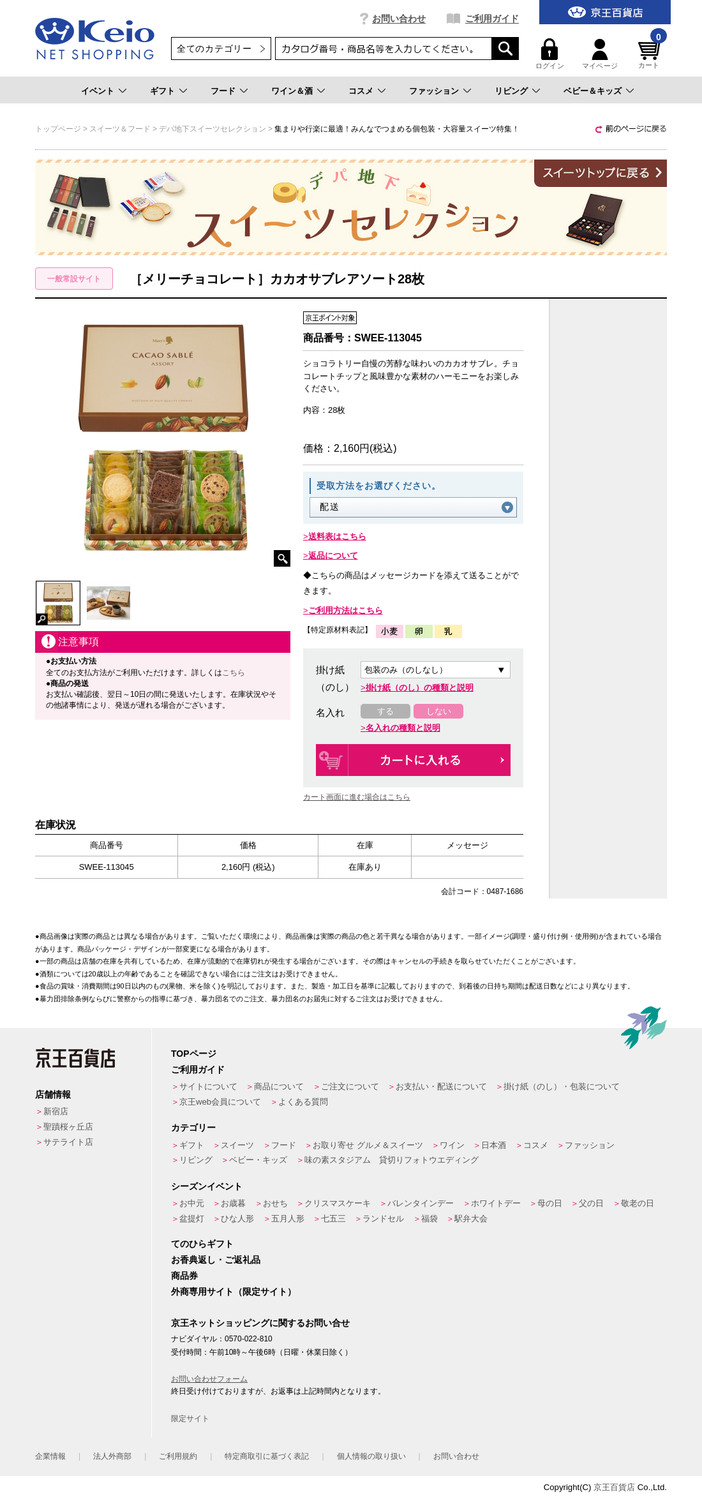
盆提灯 (191, 1218)
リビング (511, 91)
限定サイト (190, 1418)
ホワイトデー (496, 1203)
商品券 (184, 1276)
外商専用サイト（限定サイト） (233, 1291)
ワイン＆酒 (292, 91)
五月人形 (287, 1218)
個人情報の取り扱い (371, 1456)
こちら (233, 672)
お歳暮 (233, 1203)
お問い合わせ (399, 18)
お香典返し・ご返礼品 (215, 1260)
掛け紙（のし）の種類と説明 (420, 687)
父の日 (591, 1203)
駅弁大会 (471, 1218)
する (385, 711)
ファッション (434, 91)
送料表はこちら (337, 536)
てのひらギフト (202, 1244)
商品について (279, 1086)
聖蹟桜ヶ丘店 (68, 1126)
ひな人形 (237, 1218)
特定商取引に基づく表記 (267, 1456)
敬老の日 (637, 1203)
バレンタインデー (420, 1203)
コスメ (360, 91)
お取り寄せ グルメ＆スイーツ (368, 1145)
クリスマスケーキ (337, 1203)
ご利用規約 (178, 1456)
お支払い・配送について (441, 1086)
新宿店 (55, 1111)
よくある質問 (303, 1102)
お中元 (191, 1203)
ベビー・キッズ (258, 1160)
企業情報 (50, 1456)
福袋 (429, 1218)
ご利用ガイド (492, 18)
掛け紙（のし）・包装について (562, 1086)
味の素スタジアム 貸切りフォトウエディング (391, 1160)
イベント (97, 91)
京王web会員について (220, 1102)
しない (438, 711)
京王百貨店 (614, 1487)
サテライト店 (68, 1142)
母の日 (549, 1203)
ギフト (162, 91)
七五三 (333, 1218)
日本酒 (493, 1145)
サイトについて (208, 1086)
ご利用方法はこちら (345, 610)
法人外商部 (112, 1456)
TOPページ (193, 1053)
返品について (333, 555)
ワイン (452, 1145)
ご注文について (350, 1086)
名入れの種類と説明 (403, 728)
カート (651, 54)
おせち (275, 1203)
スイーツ (237, 1145)
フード (223, 91)
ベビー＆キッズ (593, 91)
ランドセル (383, 1218)
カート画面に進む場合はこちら (356, 797)
